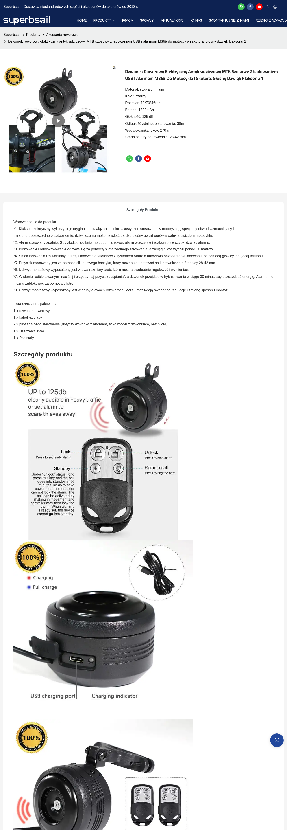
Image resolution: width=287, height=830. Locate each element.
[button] (286, 20)
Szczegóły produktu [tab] (143, 210)
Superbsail (11, 35)
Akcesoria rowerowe (62, 35)
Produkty (33, 35)
